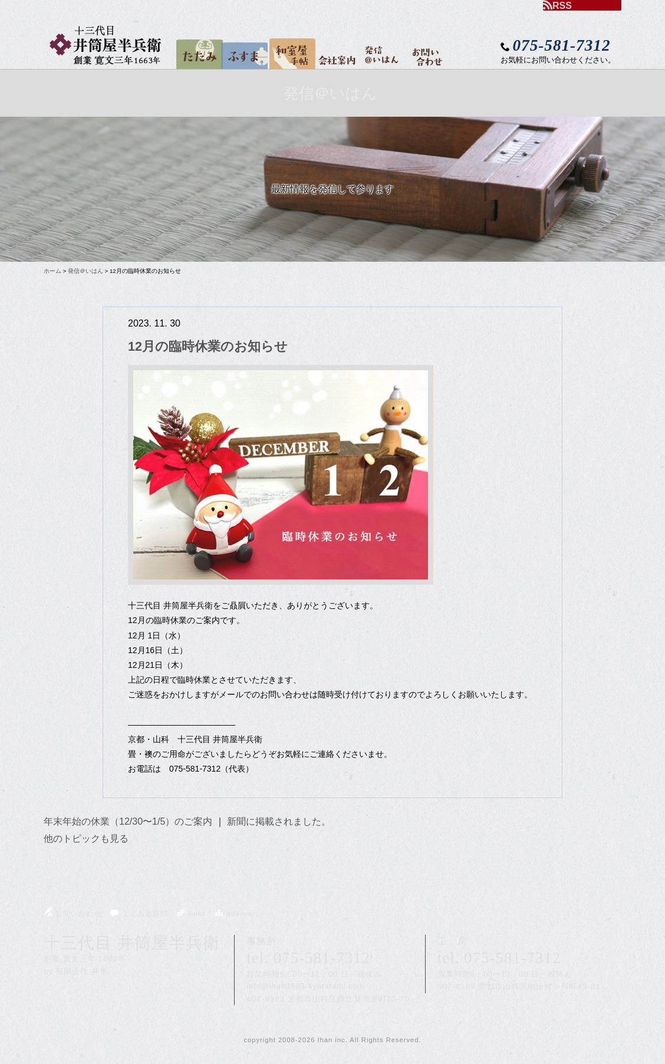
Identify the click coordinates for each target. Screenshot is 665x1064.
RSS (557, 5)
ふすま (239, 52)
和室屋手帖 (288, 51)
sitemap (234, 914)
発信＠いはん (378, 51)
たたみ (196, 50)
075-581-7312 (322, 958)
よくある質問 (138, 914)
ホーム (52, 271)
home (171, 65)
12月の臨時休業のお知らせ (208, 346)
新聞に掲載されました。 (279, 821)
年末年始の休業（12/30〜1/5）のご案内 (128, 821)
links (191, 914)
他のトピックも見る (86, 839)
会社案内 (334, 50)
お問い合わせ (425, 55)
